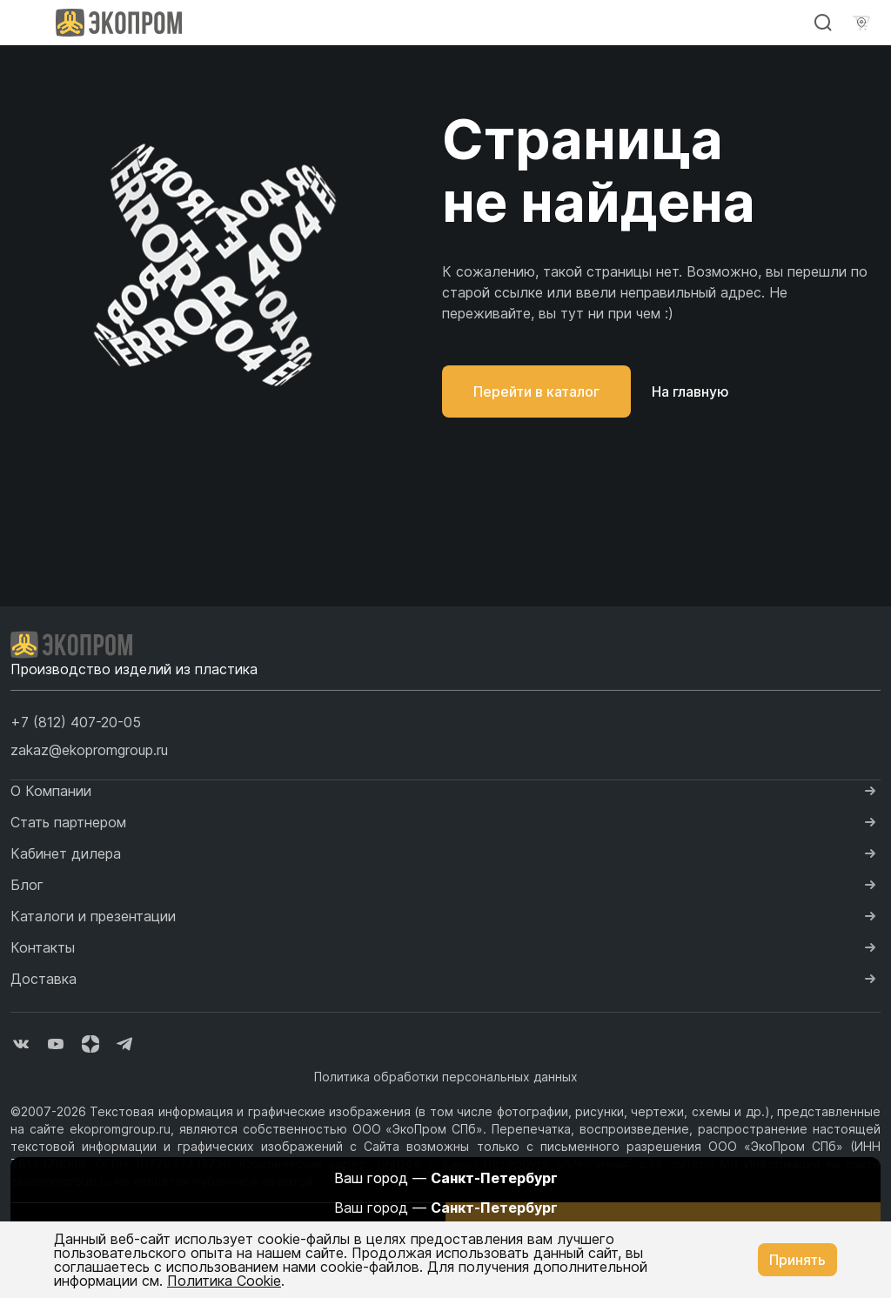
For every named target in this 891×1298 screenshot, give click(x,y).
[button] (75, 722)
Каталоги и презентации (93, 916)
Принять (797, 1259)
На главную (690, 391)
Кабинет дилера (65, 853)
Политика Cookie (224, 1280)
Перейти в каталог (536, 391)
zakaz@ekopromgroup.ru (89, 750)
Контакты (42, 947)
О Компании (50, 791)
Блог (27, 884)
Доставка (43, 978)
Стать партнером (68, 822)
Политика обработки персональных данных (446, 1076)
